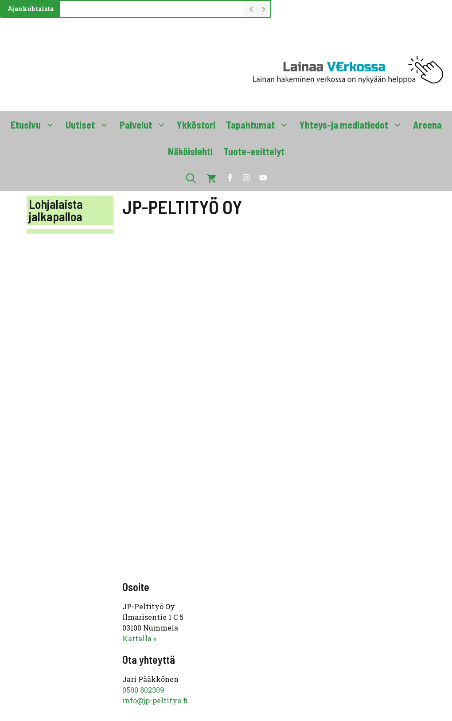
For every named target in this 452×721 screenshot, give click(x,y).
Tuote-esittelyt (253, 151)
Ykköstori (196, 124)
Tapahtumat (260, 124)
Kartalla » (139, 638)
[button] (191, 178)
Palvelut (145, 124)
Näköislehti (190, 151)
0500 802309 (143, 689)
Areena (427, 124)
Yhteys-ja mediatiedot (354, 124)
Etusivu (35, 124)
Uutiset (90, 124)
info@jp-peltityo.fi (155, 700)
